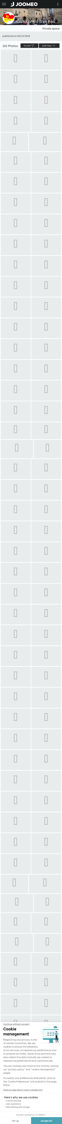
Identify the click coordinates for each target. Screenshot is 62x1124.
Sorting (49, 45)
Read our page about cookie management (22, 1089)
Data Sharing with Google (17, 1106)
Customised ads (13, 1100)
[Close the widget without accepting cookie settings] (16, 1024)
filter (29, 45)
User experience (13, 1103)
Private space (51, 28)
